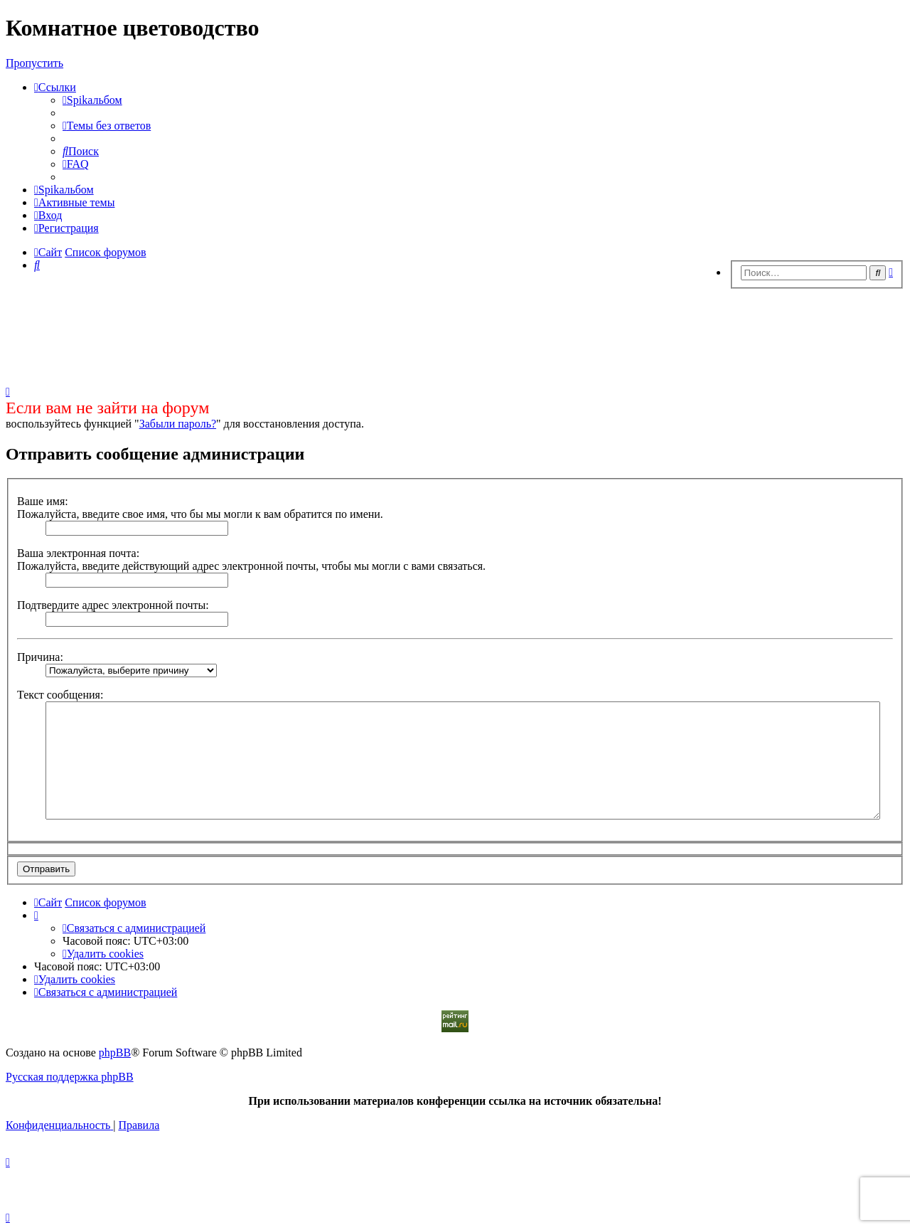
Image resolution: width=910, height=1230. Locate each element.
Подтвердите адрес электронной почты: (113, 605)
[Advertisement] (455, 333)
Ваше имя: (42, 501)
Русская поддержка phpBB (70, 1077)
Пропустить (34, 63)
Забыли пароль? (177, 424)
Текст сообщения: (60, 695)
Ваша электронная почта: (78, 553)
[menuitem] (92, 100)
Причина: (40, 657)
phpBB (115, 1052)
